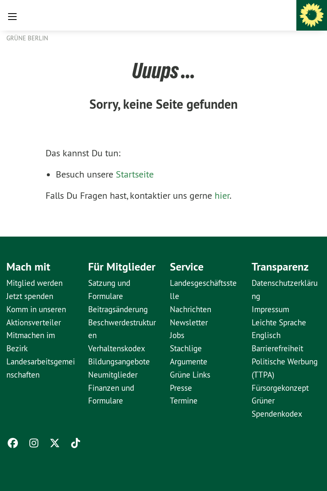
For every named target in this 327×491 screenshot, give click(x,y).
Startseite (135, 174)
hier (222, 195)
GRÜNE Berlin (27, 38)
